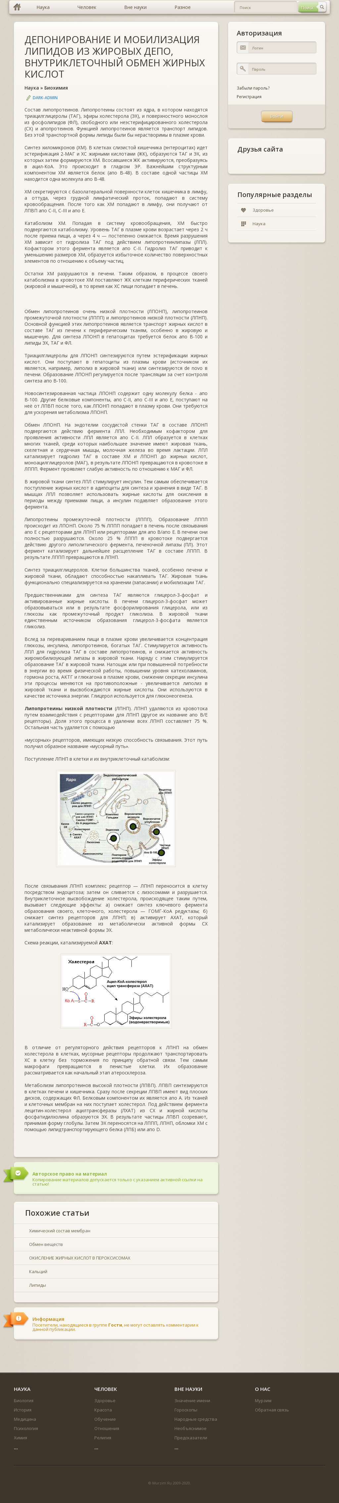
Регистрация (249, 97)
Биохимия (56, 88)
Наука (31, 88)
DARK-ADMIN (45, 98)
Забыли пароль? (253, 88)
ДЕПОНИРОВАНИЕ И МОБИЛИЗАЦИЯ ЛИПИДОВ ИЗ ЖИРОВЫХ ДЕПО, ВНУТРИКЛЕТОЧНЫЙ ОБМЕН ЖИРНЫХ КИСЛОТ (114, 56)
